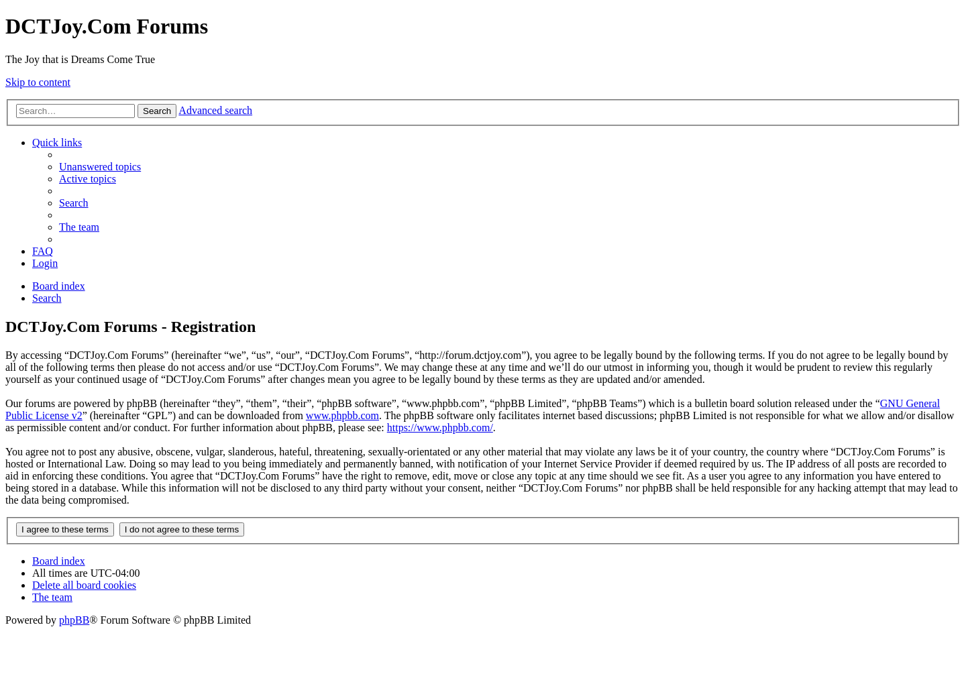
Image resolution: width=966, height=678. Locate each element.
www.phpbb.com (342, 415)
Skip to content (37, 82)
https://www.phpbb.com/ (440, 427)
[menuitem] (100, 166)
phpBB (74, 620)
